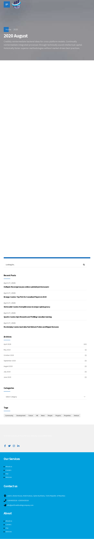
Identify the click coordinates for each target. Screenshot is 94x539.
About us (9, 467)
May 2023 (7, 350)
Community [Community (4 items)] (9, 416)
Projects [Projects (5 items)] (58, 416)
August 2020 (8, 366)
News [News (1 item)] (43, 416)
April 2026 (7, 344)
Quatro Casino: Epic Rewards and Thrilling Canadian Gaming (28, 317)
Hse (7, 474)
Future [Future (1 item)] (31, 416)
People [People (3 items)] (50, 416)
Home (8, 29)
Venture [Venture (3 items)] (76, 416)
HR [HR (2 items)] (37, 416)
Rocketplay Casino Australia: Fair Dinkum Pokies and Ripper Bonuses (31, 327)
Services (9, 477)
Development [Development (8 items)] (20, 416)
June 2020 (7, 377)
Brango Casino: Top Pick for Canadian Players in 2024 (25, 297)
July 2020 (7, 372)
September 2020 (10, 361)
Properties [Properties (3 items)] (67, 416)
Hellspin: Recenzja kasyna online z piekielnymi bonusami (26, 287)
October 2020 (9, 355)
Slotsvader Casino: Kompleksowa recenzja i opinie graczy (27, 307)
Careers (8, 470)
